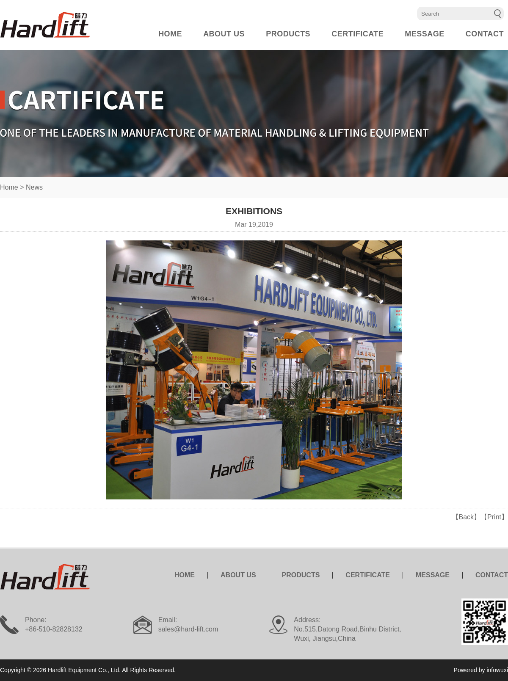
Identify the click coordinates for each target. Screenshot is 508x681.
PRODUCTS (288, 34)
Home (9, 187)
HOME (170, 34)
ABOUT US (224, 34)
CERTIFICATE (357, 34)
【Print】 (494, 517)
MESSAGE (424, 34)
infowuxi (497, 670)
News (34, 187)
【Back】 (466, 517)
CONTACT (485, 34)
